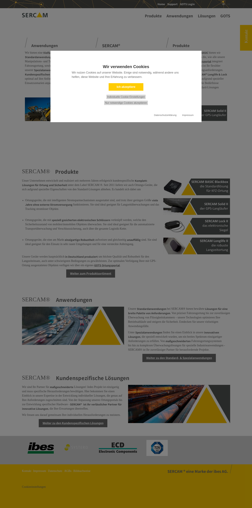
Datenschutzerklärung (165, 115)
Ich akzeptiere (126, 86)
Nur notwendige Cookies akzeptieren (126, 102)
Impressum (188, 115)
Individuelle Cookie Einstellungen (126, 97)
